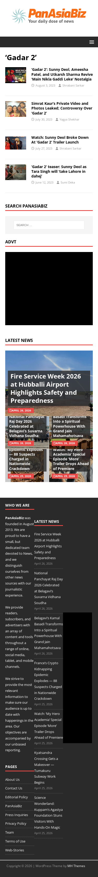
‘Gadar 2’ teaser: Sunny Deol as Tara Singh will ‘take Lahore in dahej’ (59, 171)
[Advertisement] (49, 288)
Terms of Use (15, 841)
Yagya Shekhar (69, 119)
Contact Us (13, 788)
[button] (91, 41)
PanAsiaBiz (14, 517)
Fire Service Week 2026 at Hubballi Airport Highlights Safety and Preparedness (45, 388)
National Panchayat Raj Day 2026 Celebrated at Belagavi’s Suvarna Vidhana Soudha (26, 426)
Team (9, 832)
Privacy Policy (15, 823)
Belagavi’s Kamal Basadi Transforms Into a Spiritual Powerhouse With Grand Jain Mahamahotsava (70, 423)
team (25, 547)
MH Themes (76, 866)
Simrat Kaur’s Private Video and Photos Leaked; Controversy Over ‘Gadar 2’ (61, 108)
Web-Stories (14, 850)
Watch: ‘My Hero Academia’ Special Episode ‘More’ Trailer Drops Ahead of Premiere (71, 459)
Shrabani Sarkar (73, 85)
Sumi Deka (68, 182)
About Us (12, 779)
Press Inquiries (16, 814)
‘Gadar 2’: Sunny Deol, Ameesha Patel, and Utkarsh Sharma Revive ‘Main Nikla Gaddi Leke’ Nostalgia (62, 74)
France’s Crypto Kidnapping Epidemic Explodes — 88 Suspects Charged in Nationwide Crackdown (26, 454)
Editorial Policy (16, 797)
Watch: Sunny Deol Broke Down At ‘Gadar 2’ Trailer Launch (60, 140)
